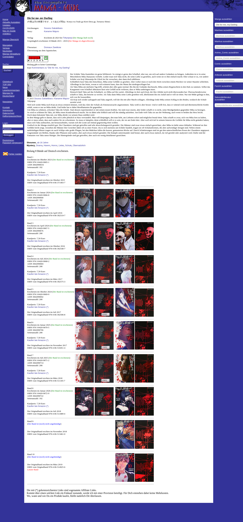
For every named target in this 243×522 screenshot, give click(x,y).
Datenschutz (8, 113)
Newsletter (8, 102)
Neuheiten (7, 51)
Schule (68, 145)
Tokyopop (67, 38)
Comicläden (8, 57)
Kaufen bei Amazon (36, 175)
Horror (54, 145)
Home (5, 19)
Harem (47, 145)
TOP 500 (7, 84)
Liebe (61, 145)
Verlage (6, 48)
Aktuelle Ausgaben (11, 22)
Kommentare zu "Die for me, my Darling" (51, 68)
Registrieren (8, 140)
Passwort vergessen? (13, 143)
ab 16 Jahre (42, 142)
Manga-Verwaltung (11, 54)
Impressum (8, 110)
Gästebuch (8, 81)
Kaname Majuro (51, 31)
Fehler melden (15, 154)
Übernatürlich (79, 145)
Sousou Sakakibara (53, 28)
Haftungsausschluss (12, 116)
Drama (39, 145)
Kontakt (6, 107)
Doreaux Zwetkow (52, 47)
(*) (47, 175)
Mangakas (7, 45)
